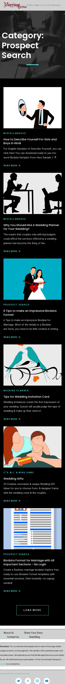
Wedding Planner (16, 390)
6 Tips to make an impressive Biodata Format (30, 313)
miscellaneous (14, 133)
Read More (12, 165)
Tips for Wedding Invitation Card (26, 397)
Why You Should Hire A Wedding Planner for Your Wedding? (31, 227)
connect (3, 664)
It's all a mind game (18, 472)
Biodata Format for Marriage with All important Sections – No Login (28, 562)
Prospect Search (16, 304)
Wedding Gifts (13, 479)
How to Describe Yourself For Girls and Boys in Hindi (30, 141)
